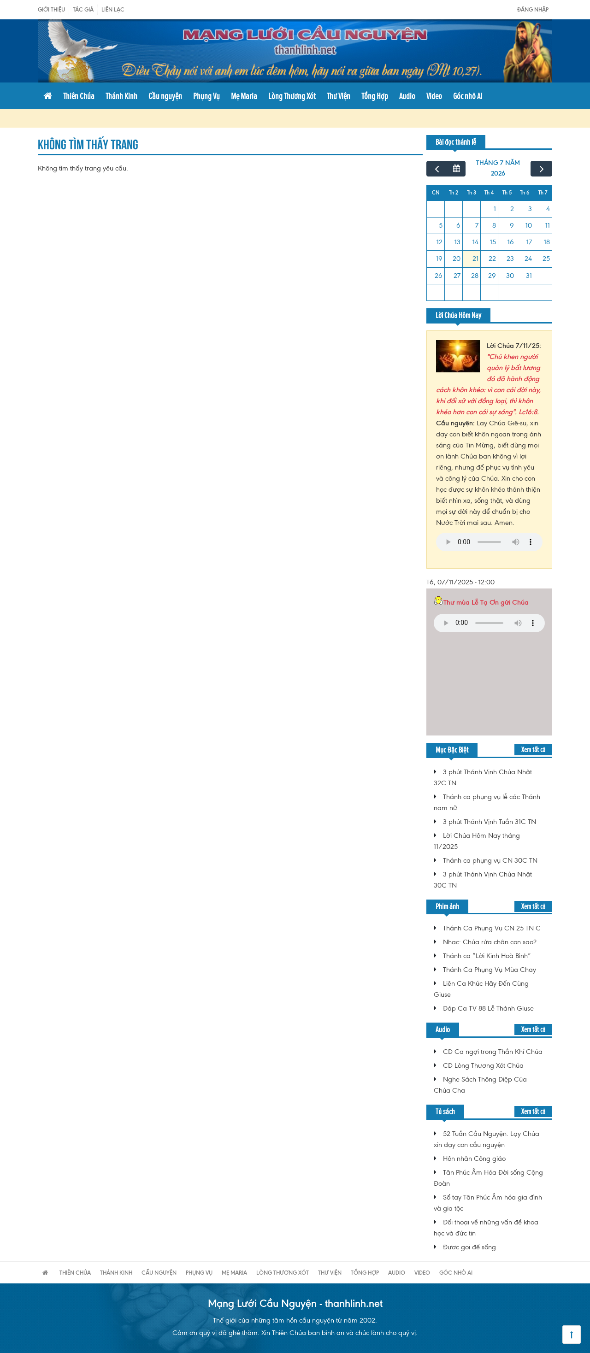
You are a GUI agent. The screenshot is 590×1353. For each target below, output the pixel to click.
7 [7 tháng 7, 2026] (476, 225)
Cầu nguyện (165, 95)
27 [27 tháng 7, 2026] (457, 275)
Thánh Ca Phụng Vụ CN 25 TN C (492, 928)
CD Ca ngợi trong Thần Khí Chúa (493, 1051)
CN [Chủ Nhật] (436, 192)
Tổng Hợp (374, 95)
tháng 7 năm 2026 (498, 168)
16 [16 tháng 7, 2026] (510, 242)
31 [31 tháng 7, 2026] (529, 275)
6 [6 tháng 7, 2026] (458, 225)
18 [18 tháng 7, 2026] (547, 242)
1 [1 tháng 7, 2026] (495, 209)
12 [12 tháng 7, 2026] (439, 242)
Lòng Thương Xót (292, 95)
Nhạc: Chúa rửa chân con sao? (490, 942)
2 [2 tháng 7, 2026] (512, 209)
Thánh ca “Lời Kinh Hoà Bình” (487, 956)
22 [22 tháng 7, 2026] (492, 258)
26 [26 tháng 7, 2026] (438, 275)
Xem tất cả (533, 749)
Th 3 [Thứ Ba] (471, 192)
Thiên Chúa (78, 95)
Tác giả (83, 9)
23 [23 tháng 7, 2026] (510, 258)
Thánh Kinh (121, 95)
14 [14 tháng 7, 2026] (475, 242)
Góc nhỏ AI (467, 95)
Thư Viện (338, 95)
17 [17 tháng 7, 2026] (529, 242)
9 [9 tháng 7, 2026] (512, 225)
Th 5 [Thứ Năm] (507, 192)
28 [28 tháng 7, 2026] (474, 275)
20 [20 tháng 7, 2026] (456, 258)
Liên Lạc (112, 9)
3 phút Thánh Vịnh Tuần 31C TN (489, 822)
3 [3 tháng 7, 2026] (530, 209)
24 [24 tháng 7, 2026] (528, 258)
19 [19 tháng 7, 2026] (439, 258)
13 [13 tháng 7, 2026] (457, 242)
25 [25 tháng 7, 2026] (546, 258)
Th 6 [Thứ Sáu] (525, 192)
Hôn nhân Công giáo (474, 1158)
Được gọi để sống (469, 1247)
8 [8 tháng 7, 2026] (494, 225)
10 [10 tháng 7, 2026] (528, 225)
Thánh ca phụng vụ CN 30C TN (490, 860)
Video (434, 95)
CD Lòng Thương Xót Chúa (483, 1065)
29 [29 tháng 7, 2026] (492, 275)
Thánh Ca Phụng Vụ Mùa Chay (489, 969)
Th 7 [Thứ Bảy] (542, 192)
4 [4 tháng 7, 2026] (548, 209)
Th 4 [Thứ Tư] (489, 192)
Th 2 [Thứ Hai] (453, 192)
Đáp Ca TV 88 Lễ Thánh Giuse (488, 1008)
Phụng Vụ (206, 95)
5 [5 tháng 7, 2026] (440, 225)
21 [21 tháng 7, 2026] (475, 258)
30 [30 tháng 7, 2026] (510, 275)
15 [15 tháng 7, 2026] (493, 242)
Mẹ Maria (244, 95)
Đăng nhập (533, 9)
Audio (407, 95)
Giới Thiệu (51, 9)
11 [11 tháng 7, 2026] (547, 225)
